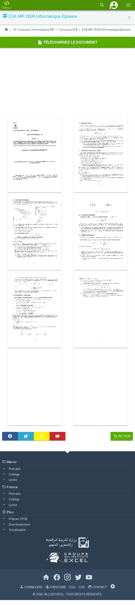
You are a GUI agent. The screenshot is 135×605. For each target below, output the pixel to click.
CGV (81, 592)
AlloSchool (54, 599)
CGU (72, 592)
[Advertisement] (67, 87)
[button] (114, 5)
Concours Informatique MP (34, 29)
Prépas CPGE (15, 524)
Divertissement (16, 529)
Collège (11, 479)
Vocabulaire (14, 535)
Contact (97, 592)
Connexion (31, 592)
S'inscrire (55, 592)
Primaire (11, 474)
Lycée (9, 485)
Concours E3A (68, 29)
